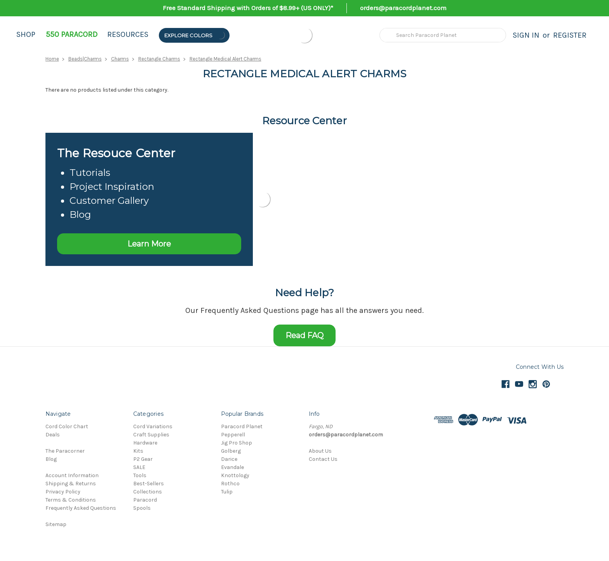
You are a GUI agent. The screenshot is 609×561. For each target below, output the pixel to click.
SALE (139, 467)
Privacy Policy (62, 491)
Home (52, 59)
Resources (127, 34)
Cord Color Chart (66, 426)
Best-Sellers (148, 483)
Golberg (231, 451)
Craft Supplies (151, 434)
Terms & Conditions (70, 500)
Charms (120, 59)
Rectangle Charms (159, 59)
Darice (229, 459)
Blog (51, 459)
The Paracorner (65, 451)
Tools (139, 475)
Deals (52, 434)
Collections (147, 491)
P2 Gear (143, 459)
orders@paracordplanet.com (403, 8)
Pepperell (233, 434)
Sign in (526, 35)
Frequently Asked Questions (80, 508)
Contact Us (323, 459)
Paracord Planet (242, 426)
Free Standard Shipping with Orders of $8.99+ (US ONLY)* (248, 8)
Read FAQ (304, 335)
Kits (138, 451)
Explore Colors (195, 35)
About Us (320, 451)
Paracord (145, 500)
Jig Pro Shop (236, 442)
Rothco (230, 483)
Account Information (72, 475)
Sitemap (55, 524)
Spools (142, 508)
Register (569, 35)
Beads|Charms (85, 59)
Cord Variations (152, 426)
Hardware (145, 442)
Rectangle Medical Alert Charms (225, 59)
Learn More (149, 243)
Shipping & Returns (70, 483)
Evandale (232, 467)
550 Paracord (71, 34)
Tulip (227, 491)
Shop (25, 34)
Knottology (235, 475)
